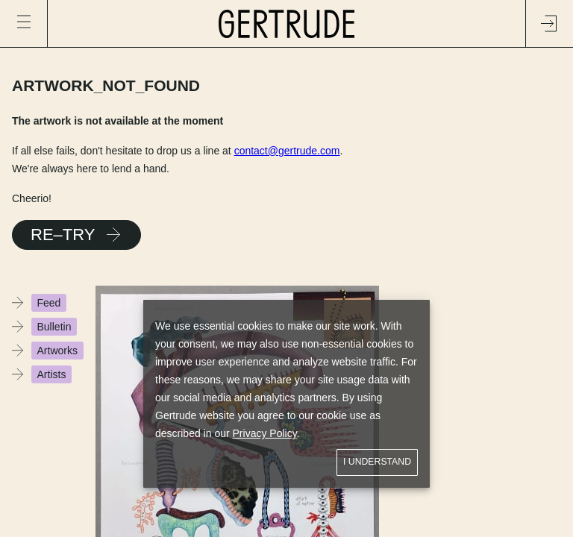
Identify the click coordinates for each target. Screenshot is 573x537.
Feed (49, 303)
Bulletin (54, 327)
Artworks (57, 351)
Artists (51, 374)
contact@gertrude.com (287, 151)
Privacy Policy (265, 433)
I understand (377, 462)
